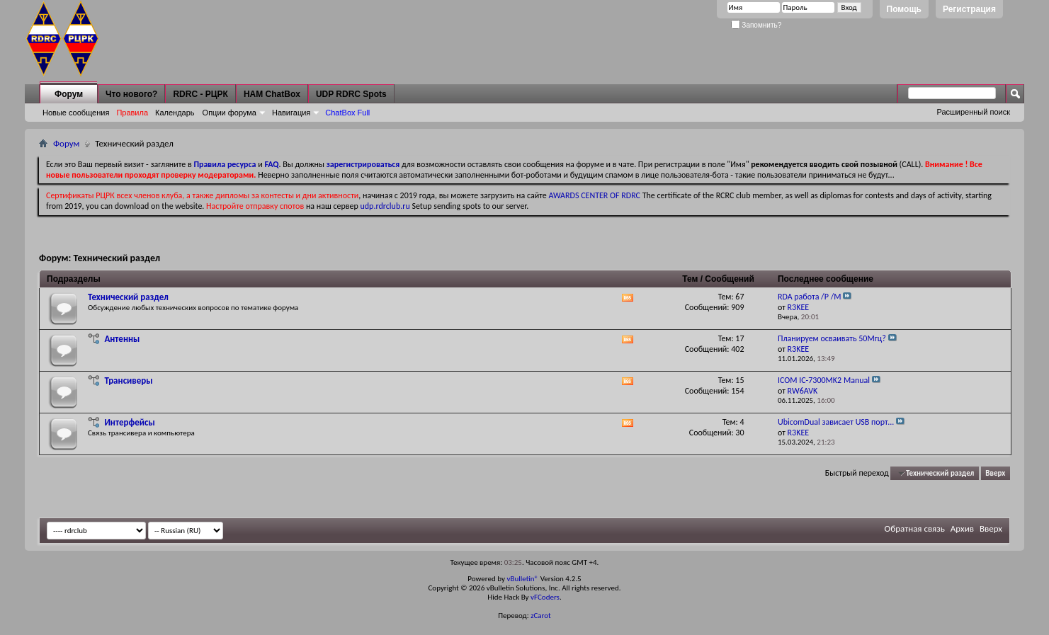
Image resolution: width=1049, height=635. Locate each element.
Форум (69, 94)
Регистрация (969, 9)
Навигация (291, 112)
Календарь (175, 112)
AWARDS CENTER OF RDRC (594, 195)
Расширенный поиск (973, 112)
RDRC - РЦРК (200, 94)
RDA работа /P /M (809, 297)
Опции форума (229, 112)
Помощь (904, 9)
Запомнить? (756, 25)
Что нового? (131, 94)
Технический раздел (128, 297)
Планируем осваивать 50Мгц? (832, 338)
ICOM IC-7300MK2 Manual (824, 380)
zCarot (541, 615)
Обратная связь (915, 528)
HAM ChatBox (272, 94)
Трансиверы (128, 380)
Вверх (995, 473)
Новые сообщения (75, 112)
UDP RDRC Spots (351, 94)
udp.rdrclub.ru (385, 206)
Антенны (122, 338)
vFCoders (545, 597)
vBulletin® (522, 578)
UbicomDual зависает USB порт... (836, 422)
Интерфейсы (129, 422)
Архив (962, 528)
